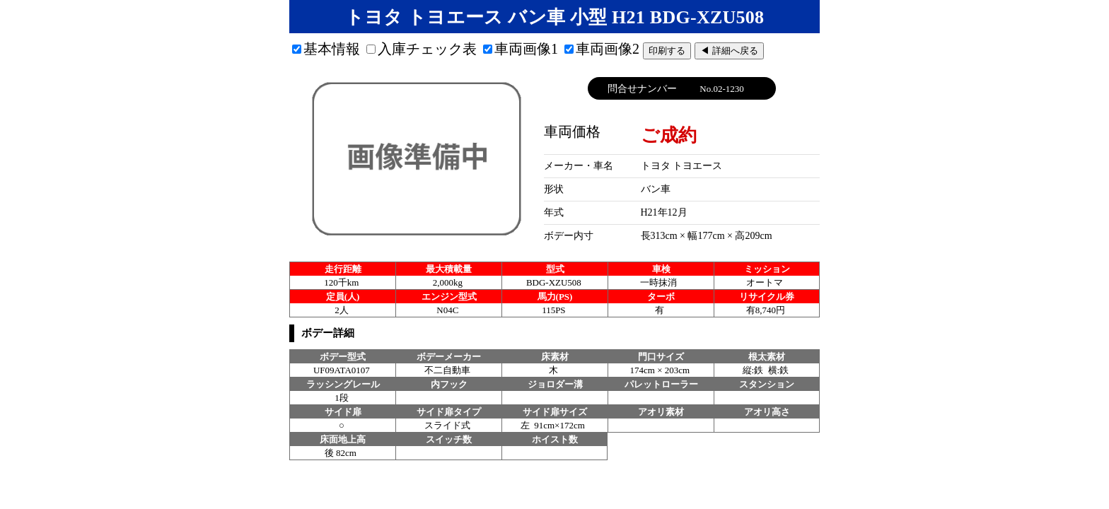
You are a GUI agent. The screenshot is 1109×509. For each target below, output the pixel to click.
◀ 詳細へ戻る (729, 50)
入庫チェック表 (421, 49)
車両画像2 (601, 49)
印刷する (667, 50)
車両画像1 (520, 49)
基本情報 (326, 49)
